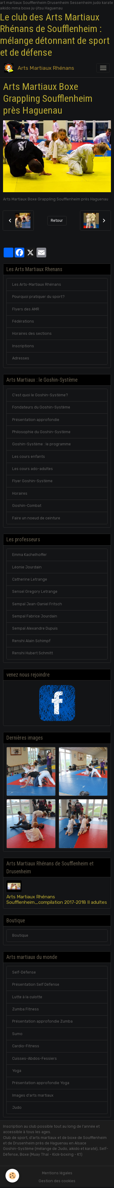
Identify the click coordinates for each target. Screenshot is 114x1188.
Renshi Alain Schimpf (31, 641)
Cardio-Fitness (25, 1046)
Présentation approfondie (35, 420)
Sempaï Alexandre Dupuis (35, 628)
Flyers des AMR (25, 309)
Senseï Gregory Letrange (34, 591)
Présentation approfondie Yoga (40, 1083)
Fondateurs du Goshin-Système (41, 407)
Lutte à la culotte (27, 997)
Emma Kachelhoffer (29, 555)
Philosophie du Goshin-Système (41, 432)
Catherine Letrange (29, 579)
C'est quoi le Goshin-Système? (40, 395)
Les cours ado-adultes (32, 469)
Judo (17, 1107)
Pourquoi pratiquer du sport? (38, 297)
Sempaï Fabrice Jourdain (34, 616)
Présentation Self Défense (35, 984)
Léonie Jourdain (27, 567)
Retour (57, 220)
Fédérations (23, 321)
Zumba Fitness (25, 1009)
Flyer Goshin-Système (32, 481)
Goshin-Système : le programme (41, 444)
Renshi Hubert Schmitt (32, 653)
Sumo (17, 1034)
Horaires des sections (32, 333)
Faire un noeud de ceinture (36, 518)
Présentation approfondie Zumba (42, 1021)
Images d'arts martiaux (33, 1095)
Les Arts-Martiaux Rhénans (36, 284)
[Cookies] (12, 1176)
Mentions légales (57, 1173)
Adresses (20, 358)
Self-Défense (24, 972)
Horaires (19, 493)
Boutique (20, 935)
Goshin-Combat (26, 506)
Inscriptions (23, 346)
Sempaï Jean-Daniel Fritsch (37, 604)
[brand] (40, 67)
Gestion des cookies (57, 1181)
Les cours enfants (28, 456)
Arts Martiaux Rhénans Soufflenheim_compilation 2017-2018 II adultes (56, 899)
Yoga (16, 1071)
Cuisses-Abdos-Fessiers (34, 1058)
